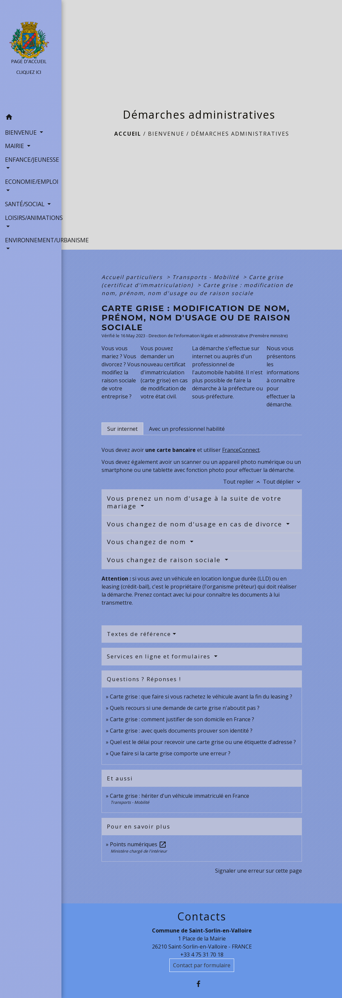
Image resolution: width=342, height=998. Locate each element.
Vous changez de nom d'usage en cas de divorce (196, 524)
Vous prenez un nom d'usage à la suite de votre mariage (194, 502)
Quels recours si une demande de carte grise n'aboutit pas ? (185, 708)
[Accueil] (30, 55)
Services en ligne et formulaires (159, 656)
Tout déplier (282, 481)
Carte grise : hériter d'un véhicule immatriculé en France (179, 795)
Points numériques (138, 844)
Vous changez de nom (147, 541)
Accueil (127, 133)
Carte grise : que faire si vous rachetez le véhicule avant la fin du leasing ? (201, 696)
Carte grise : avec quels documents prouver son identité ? (182, 730)
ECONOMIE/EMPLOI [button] (30, 181)
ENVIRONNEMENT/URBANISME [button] (30, 240)
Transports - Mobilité (206, 277)
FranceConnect (241, 450)
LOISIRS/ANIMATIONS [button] (30, 218)
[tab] (122, 428)
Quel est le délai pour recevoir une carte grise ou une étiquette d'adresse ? (203, 742)
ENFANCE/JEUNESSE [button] (30, 159)
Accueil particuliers (133, 277)
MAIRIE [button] (15, 146)
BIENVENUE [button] (21, 132)
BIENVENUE (166, 133)
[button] (30, 118)
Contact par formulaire (201, 965)
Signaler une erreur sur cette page (258, 870)
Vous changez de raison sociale (165, 559)
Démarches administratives (240, 133)
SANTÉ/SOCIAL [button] (25, 204)
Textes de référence (139, 634)
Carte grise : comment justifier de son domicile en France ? (182, 719)
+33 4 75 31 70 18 (201, 954)
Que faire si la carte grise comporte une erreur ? (170, 753)
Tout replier (243, 481)
